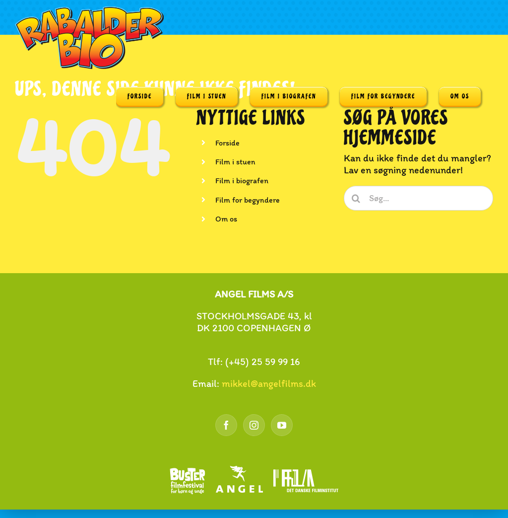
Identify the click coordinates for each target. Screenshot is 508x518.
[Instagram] (254, 425)
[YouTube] (282, 425)
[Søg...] (418, 198)
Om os (226, 218)
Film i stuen (235, 161)
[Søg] (356, 198)
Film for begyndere (247, 200)
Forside (227, 143)
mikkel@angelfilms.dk (269, 383)
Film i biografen (241, 180)
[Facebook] (226, 425)
